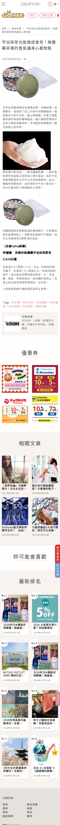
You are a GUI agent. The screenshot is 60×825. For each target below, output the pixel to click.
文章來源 (27, 316)
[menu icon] (3, 4)
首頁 (4, 28)
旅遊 (29, 808)
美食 (5, 812)
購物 (29, 816)
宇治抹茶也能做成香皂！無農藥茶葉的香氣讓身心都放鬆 (29, 30)
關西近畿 (47, 15)
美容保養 (16, 28)
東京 (32, 15)
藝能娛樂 (8, 816)
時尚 (29, 812)
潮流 (5, 808)
